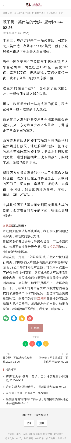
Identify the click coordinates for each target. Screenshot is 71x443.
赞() (26, 33)
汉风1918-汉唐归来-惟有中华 (36, 4)
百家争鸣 (50, 13)
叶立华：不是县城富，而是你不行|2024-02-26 (53, 359)
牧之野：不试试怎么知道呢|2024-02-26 (17, 359)
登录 (29, 423)
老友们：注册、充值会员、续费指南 (27, 393)
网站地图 (58, 434)
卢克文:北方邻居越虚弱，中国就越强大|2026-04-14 (36, 386)
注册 (42, 423)
